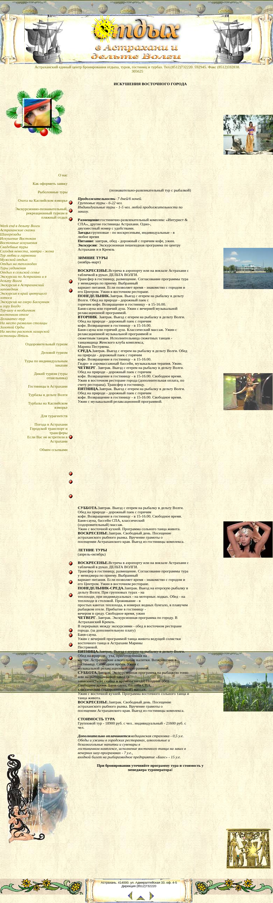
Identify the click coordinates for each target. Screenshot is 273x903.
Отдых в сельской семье (20, 272)
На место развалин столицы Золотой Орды (23, 325)
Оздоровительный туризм (46, 344)
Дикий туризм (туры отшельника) (51, 375)
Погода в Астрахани (51, 424)
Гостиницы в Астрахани (48, 386)
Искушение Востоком (18, 238)
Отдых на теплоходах (18, 264)
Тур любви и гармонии (18, 255)
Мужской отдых (13, 259)
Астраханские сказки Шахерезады (17, 232)
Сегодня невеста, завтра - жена (27, 251)
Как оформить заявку (50, 183)
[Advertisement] (150, 137)
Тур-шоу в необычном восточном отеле (17, 312)
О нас (63, 175)
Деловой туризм (54, 352)
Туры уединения (13, 268)
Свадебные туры (14, 247)
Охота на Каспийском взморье (43, 200)
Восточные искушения (18, 242)
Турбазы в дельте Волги (48, 395)
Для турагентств (54, 416)
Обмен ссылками (54, 449)
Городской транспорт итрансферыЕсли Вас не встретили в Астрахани (47, 434)
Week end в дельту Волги (20, 226)
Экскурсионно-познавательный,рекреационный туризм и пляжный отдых (41, 213)
